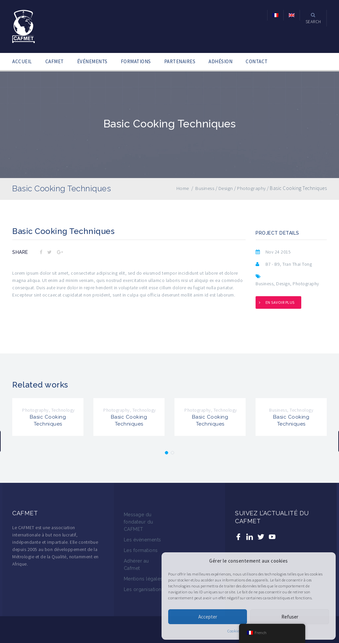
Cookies (234, 630)
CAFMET (54, 61)
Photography (306, 284)
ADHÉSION (220, 61)
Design (283, 284)
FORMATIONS (136, 61)
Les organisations (144, 589)
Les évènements (142, 539)
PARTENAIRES (180, 61)
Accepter (207, 617)
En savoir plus (280, 302)
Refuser (289, 617)
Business (264, 284)
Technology (63, 410)
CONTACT (257, 61)
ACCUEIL (22, 61)
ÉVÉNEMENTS (92, 61)
